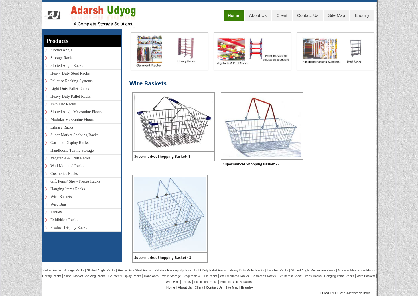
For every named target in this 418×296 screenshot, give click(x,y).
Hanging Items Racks (67, 189)
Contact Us (307, 15)
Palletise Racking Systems (71, 81)
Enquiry (362, 15)
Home (233, 15)
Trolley (56, 212)
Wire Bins (58, 204)
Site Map (336, 15)
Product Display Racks (68, 227)
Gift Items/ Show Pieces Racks (75, 181)
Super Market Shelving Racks (74, 135)
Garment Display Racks (69, 143)
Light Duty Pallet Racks (69, 89)
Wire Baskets (61, 197)
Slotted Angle (61, 50)
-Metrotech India (358, 293)
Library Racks (61, 127)
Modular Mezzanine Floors (72, 119)
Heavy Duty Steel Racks (70, 73)
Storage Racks (61, 58)
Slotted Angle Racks (66, 65)
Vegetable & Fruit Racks (70, 158)
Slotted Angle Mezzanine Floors (76, 112)
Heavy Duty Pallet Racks (70, 96)
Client (281, 15)
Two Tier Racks (63, 104)
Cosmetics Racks (64, 173)
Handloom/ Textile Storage (72, 150)
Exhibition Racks (64, 220)
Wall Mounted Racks (67, 166)
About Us (258, 15)
